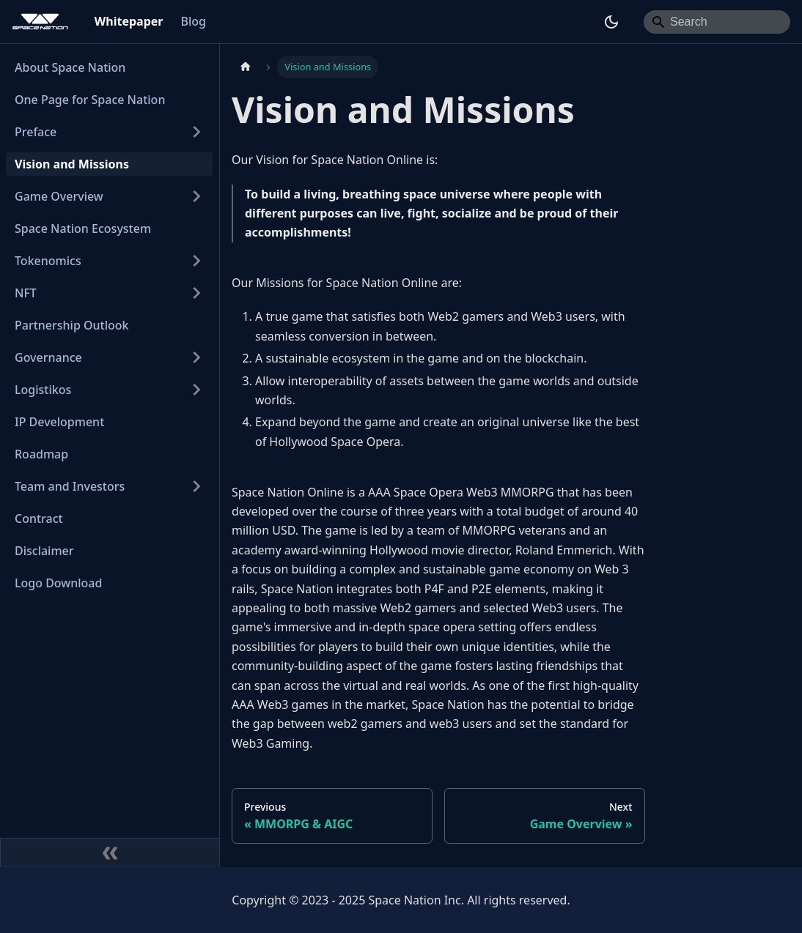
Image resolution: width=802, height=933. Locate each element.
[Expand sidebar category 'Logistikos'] (196, 389)
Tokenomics (48, 261)
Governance (48, 357)
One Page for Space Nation (90, 100)
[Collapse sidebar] (110, 852)
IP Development (59, 422)
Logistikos (43, 390)
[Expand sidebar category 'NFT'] (196, 293)
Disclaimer (44, 551)
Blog (192, 21)
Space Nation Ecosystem (83, 228)
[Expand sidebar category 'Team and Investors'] (196, 486)
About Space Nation (70, 67)
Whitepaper (129, 21)
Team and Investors (70, 486)
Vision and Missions (72, 164)
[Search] (717, 22)
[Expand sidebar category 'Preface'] (196, 132)
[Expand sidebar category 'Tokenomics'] (196, 260)
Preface (35, 132)
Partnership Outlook (72, 325)
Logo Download (58, 583)
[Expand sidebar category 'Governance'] (196, 357)
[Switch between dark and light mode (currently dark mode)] (611, 22)
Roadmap (41, 454)
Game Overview (59, 196)
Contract (39, 518)
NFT (26, 293)
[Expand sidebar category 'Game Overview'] (196, 196)
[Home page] (246, 67)
